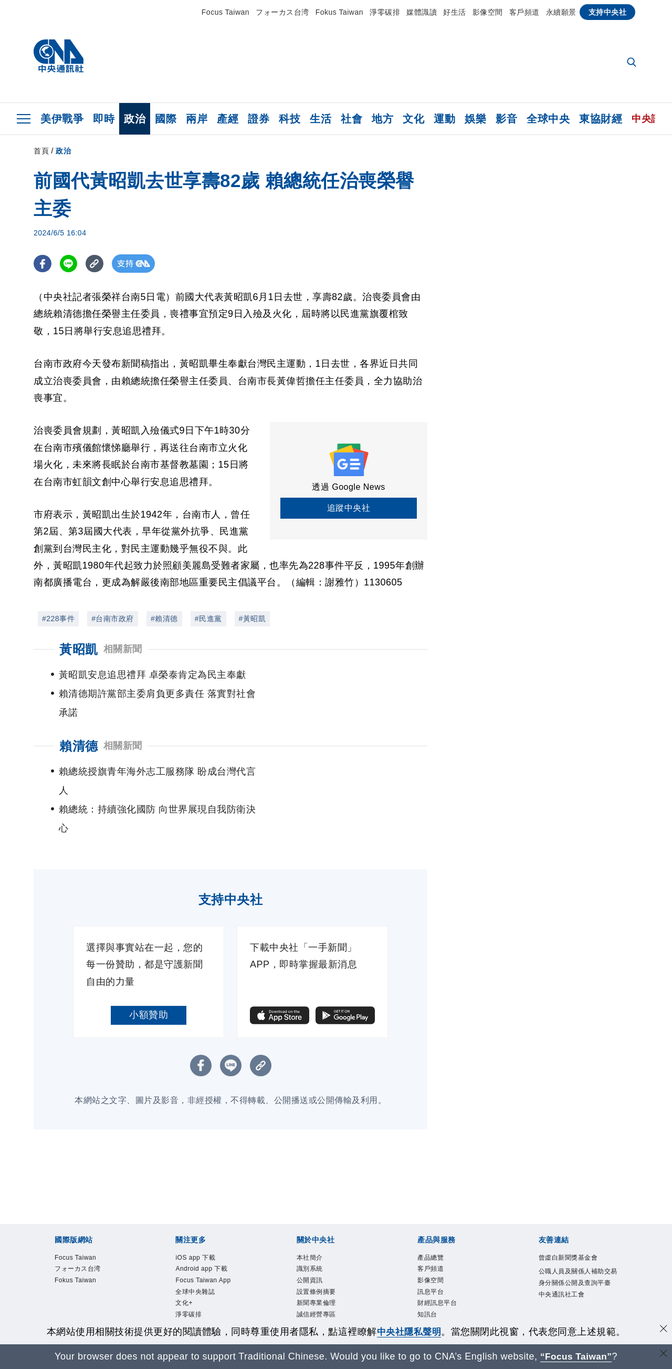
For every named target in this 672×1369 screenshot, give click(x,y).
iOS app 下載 (195, 1201)
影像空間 (487, 12)
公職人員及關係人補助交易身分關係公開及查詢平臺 (578, 1220)
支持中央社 (608, 12)
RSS (424, 1282)
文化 (413, 119)
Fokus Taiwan (339, 12)
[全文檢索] (632, 63)
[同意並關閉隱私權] (663, 1330)
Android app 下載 (201, 1213)
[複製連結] (96, 263)
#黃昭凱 (252, 618)
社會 (351, 119)
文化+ (184, 1247)
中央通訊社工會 (562, 1238)
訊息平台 (430, 1236)
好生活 (454, 12)
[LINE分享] (69, 263)
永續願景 (561, 12)
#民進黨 (208, 618)
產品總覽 (430, 1201)
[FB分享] (43, 263)
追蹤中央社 (349, 507)
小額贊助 (148, 958)
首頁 (41, 151)
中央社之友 (433, 1270)
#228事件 (58, 618)
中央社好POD (195, 1294)
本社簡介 (310, 1201)
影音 (506, 119)
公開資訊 (310, 1224)
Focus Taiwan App (203, 1224)
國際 (165, 119)
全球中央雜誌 (195, 1236)
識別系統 (310, 1213)
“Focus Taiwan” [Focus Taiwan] (576, 1356)
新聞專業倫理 (316, 1247)
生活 (320, 119)
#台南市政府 (112, 618)
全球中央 (548, 119)
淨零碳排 (385, 12)
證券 (258, 119)
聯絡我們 (310, 1282)
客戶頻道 (524, 12)
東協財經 (600, 119)
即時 (103, 119)
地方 (382, 119)
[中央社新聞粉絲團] (336, 1317)
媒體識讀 (421, 12)
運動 (444, 119)
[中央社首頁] (58, 58)
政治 (134, 119)
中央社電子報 (195, 1282)
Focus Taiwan (225, 12)
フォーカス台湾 (282, 12)
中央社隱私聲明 (409, 1331)
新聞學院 (188, 1270)
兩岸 (196, 119)
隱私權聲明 (313, 1270)
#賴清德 (164, 618)
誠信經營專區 (316, 1259)
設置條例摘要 (316, 1236)
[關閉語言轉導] (663, 1355)
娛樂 (475, 119)
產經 (227, 119)
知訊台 (427, 1259)
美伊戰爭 (61, 119)
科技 (289, 119)
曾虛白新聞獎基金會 (568, 1201)
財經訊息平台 (437, 1247)
